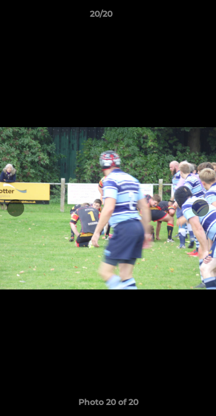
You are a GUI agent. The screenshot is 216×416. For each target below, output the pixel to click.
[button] (174, 17)
